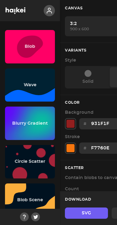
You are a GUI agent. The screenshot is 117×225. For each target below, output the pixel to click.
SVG (86, 213)
